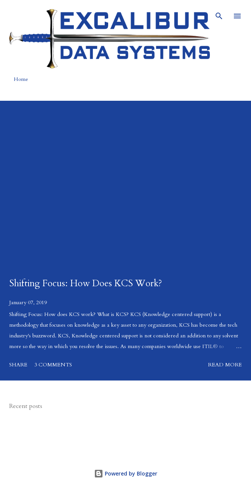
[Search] (219, 13)
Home (21, 79)
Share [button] (18, 364)
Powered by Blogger (125, 473)
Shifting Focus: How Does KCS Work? (85, 283)
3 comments (53, 364)
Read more (225, 364)
